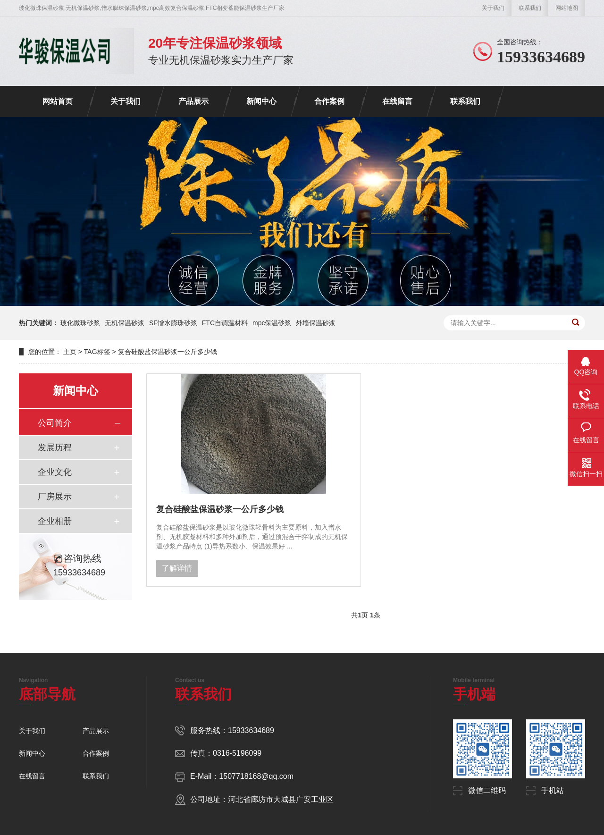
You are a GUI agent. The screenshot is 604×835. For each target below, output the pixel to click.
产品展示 (193, 101)
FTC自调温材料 (225, 323)
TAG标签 (97, 351)
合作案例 (329, 101)
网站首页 (57, 101)
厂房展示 (55, 496)
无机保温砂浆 (124, 323)
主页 (69, 351)
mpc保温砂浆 (271, 323)
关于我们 (493, 8)
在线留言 (397, 101)
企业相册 (55, 521)
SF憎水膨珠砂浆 (173, 323)
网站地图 (566, 8)
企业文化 (55, 472)
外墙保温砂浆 (316, 323)
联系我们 (530, 8)
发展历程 (55, 447)
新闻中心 (261, 101)
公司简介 (55, 423)
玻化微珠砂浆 (80, 323)
